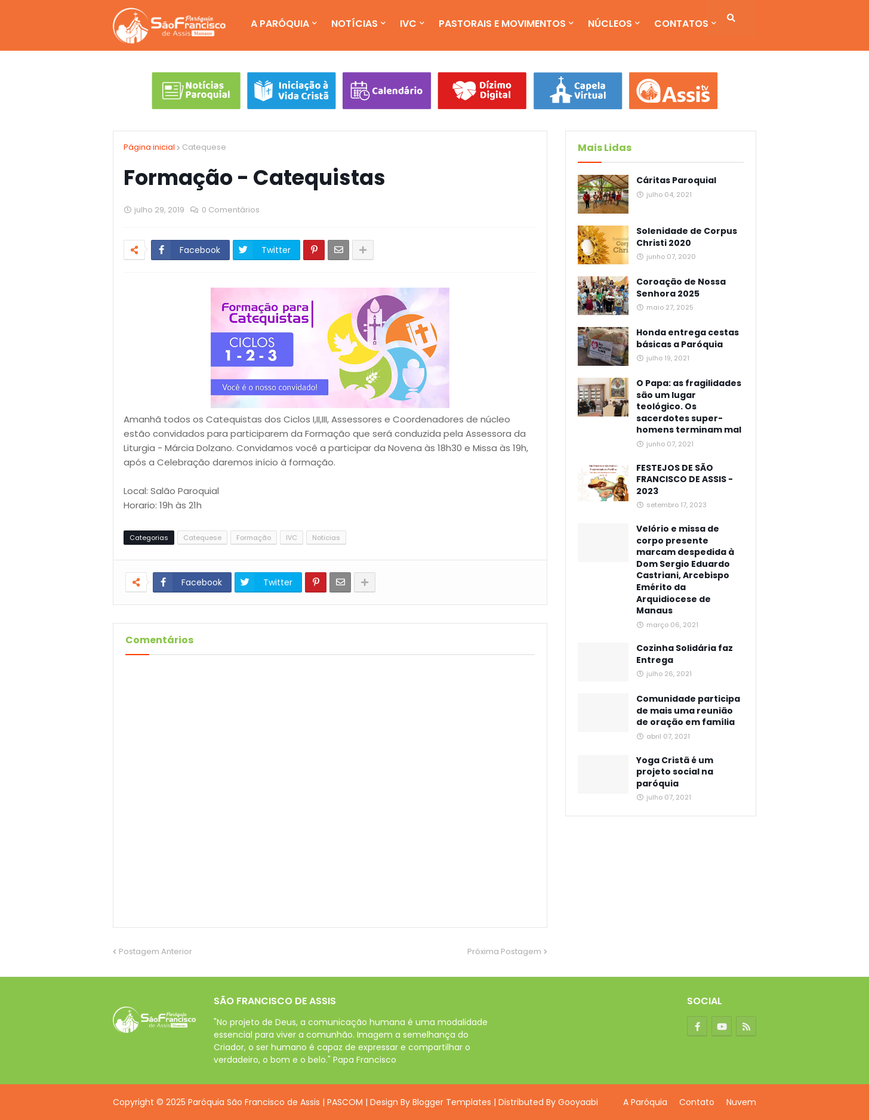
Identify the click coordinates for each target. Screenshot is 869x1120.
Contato (696, 1102)
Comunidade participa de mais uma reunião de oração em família (688, 710)
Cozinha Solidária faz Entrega (684, 654)
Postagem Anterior (155, 951)
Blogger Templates (451, 1102)
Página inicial (149, 147)
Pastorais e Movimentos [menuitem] (502, 23)
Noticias (326, 537)
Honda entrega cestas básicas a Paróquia (687, 338)
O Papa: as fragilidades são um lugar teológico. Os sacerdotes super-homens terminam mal (688, 407)
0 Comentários (231, 209)
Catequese (204, 147)
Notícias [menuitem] (354, 23)
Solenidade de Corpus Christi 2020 (686, 237)
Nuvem (741, 1102)
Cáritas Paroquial (676, 180)
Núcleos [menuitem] (610, 23)
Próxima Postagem (504, 951)
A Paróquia (645, 1102)
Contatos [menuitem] (681, 23)
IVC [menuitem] (408, 23)
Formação (253, 537)
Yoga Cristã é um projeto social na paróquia (674, 772)
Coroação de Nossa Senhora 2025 (681, 288)
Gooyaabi (578, 1102)
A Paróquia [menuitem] (280, 23)
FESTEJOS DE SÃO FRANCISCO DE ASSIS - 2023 (684, 479)
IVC (291, 537)
